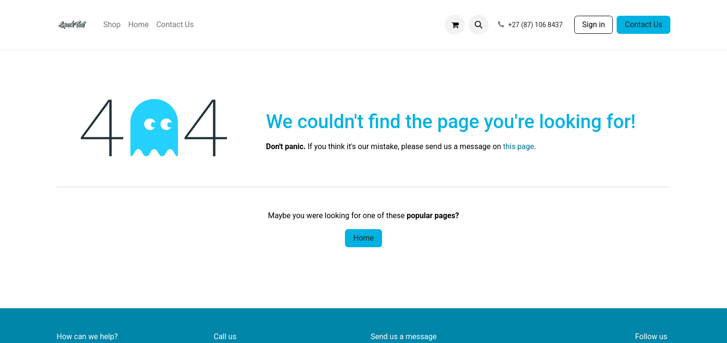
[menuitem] (111, 24)
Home (363, 237)
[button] (479, 25)
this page (518, 146)
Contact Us (643, 24)
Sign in (593, 24)
